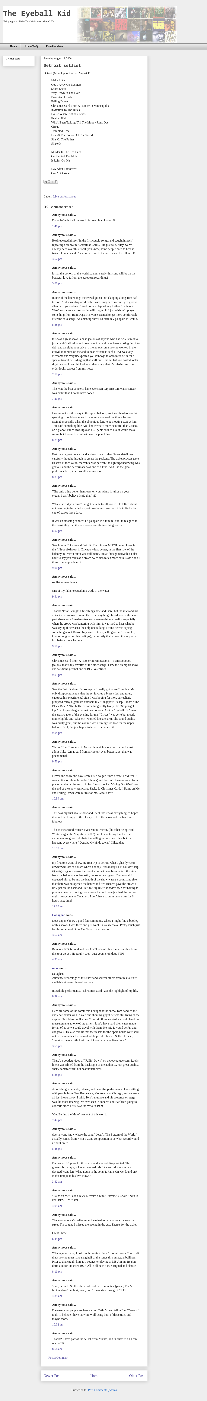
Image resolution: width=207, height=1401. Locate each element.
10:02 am (57, 1324)
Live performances (64, 196)
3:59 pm (57, 1046)
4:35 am (57, 1295)
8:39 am (57, 996)
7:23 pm (57, 398)
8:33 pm (57, 477)
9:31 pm (57, 596)
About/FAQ (31, 46)
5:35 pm (57, 1074)
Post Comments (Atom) (102, 1390)
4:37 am (57, 959)
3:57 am (57, 935)
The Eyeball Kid (37, 14)
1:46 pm (57, 226)
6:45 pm (57, 1238)
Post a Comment (58, 1357)
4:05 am (57, 1205)
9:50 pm (57, 646)
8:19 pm (57, 1271)
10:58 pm (58, 848)
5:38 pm (57, 324)
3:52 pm (57, 259)
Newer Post (52, 1376)
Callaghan (58, 915)
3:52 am (57, 1181)
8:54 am (57, 1349)
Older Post (137, 1376)
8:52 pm (57, 530)
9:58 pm (57, 761)
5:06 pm (57, 283)
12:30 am (57, 906)
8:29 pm (57, 439)
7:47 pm (57, 1120)
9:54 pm (57, 732)
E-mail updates (54, 46)
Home (13, 46)
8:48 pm (57, 1148)
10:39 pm (58, 798)
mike (55, 968)
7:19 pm (57, 374)
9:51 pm (57, 674)
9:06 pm (57, 567)
